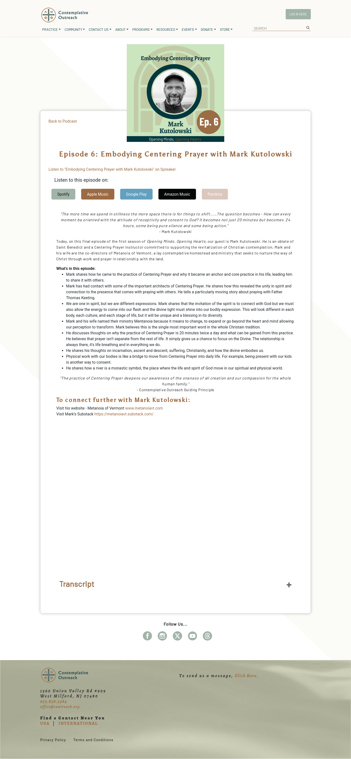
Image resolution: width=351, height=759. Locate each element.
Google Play (136, 194)
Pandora (215, 194)
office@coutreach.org (60, 706)
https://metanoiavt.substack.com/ (124, 414)
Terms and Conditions (93, 740)
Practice (50, 29)
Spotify (63, 194)
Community (73, 29)
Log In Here (298, 14)
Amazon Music (177, 194)
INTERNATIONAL (78, 723)
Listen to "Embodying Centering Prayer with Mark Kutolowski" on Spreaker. (112, 169)
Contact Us (98, 29)
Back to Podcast (63, 121)
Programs (141, 29)
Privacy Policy (53, 740)
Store (225, 29)
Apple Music (97, 194)
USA (44, 723)
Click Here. (246, 676)
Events (188, 29)
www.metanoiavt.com (144, 408)
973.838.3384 (53, 701)
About (120, 29)
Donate (207, 29)
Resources (165, 29)
